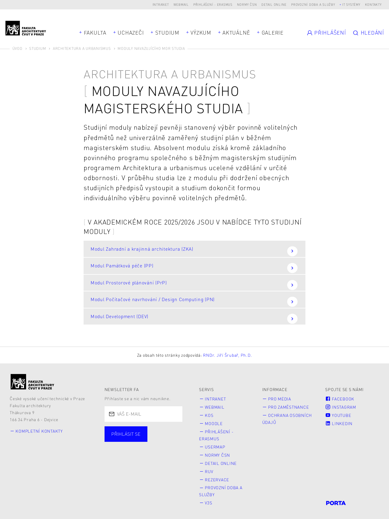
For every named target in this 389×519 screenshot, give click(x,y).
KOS (209, 415)
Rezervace (217, 477)
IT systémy (351, 4)
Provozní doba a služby (313, 4)
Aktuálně (236, 32)
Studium (167, 32)
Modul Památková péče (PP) (194, 268)
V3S (208, 500)
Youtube (338, 415)
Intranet (161, 4)
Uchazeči (131, 32)
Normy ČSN (247, 4)
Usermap (215, 445)
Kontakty (373, 4)
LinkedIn (339, 422)
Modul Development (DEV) (194, 318)
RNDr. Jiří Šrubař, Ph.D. (227, 355)
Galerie (273, 32)
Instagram (340, 406)
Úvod (17, 48)
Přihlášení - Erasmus (212, 4)
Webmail (181, 4)
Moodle (214, 422)
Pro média (279, 398)
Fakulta (95, 32)
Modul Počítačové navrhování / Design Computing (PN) (194, 301)
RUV (209, 469)
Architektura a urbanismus (82, 48)
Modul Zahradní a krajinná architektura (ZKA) (194, 251)
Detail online (274, 4)
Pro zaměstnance (288, 406)
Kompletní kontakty (40, 431)
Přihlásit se (125, 434)
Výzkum (201, 32)
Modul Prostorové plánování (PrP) (194, 285)
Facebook (339, 398)
